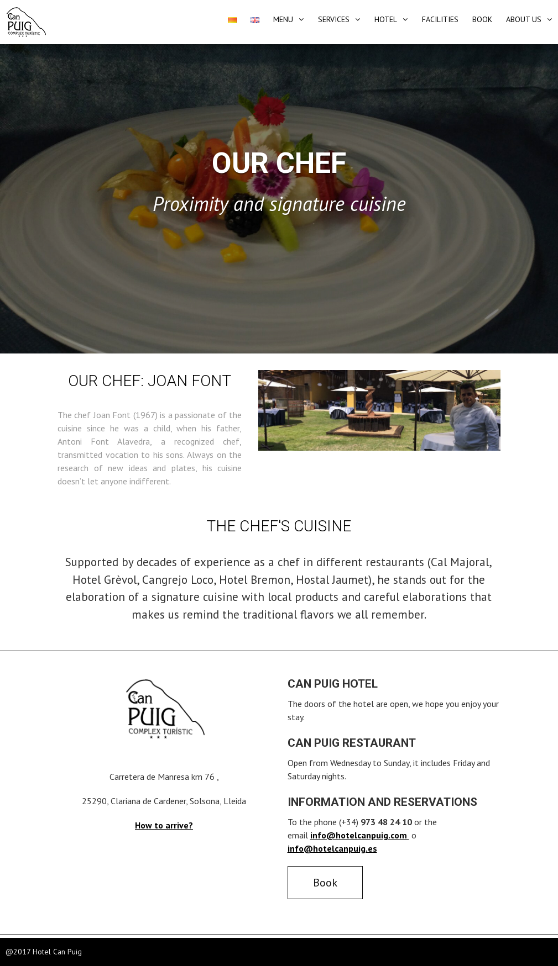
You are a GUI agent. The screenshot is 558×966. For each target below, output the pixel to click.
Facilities (440, 19)
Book (482, 19)
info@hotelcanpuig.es (332, 848)
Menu (283, 19)
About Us (523, 19)
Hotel (385, 19)
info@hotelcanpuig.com (359, 835)
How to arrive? (164, 825)
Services (334, 19)
